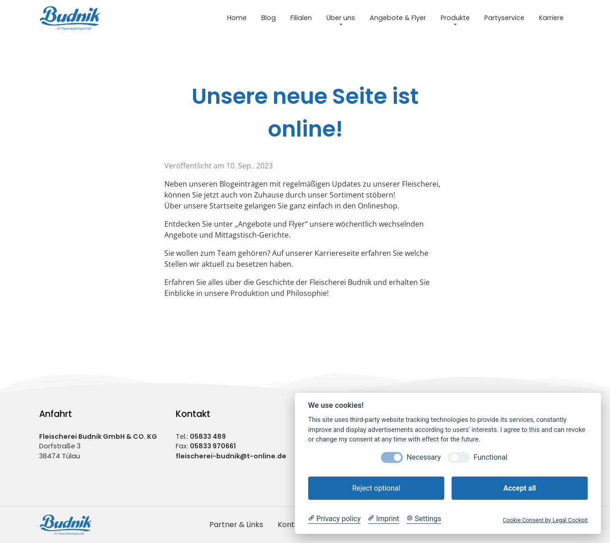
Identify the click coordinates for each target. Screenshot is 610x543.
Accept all (519, 488)
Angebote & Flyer (398, 17)
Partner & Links (236, 524)
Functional (490, 457)
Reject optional (376, 488)
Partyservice (504, 17)
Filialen (301, 17)
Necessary (424, 457)
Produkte (455, 17)
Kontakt (292, 524)
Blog (268, 17)
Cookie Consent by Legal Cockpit (545, 520)
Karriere (551, 17)
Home (237, 17)
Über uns (340, 17)
